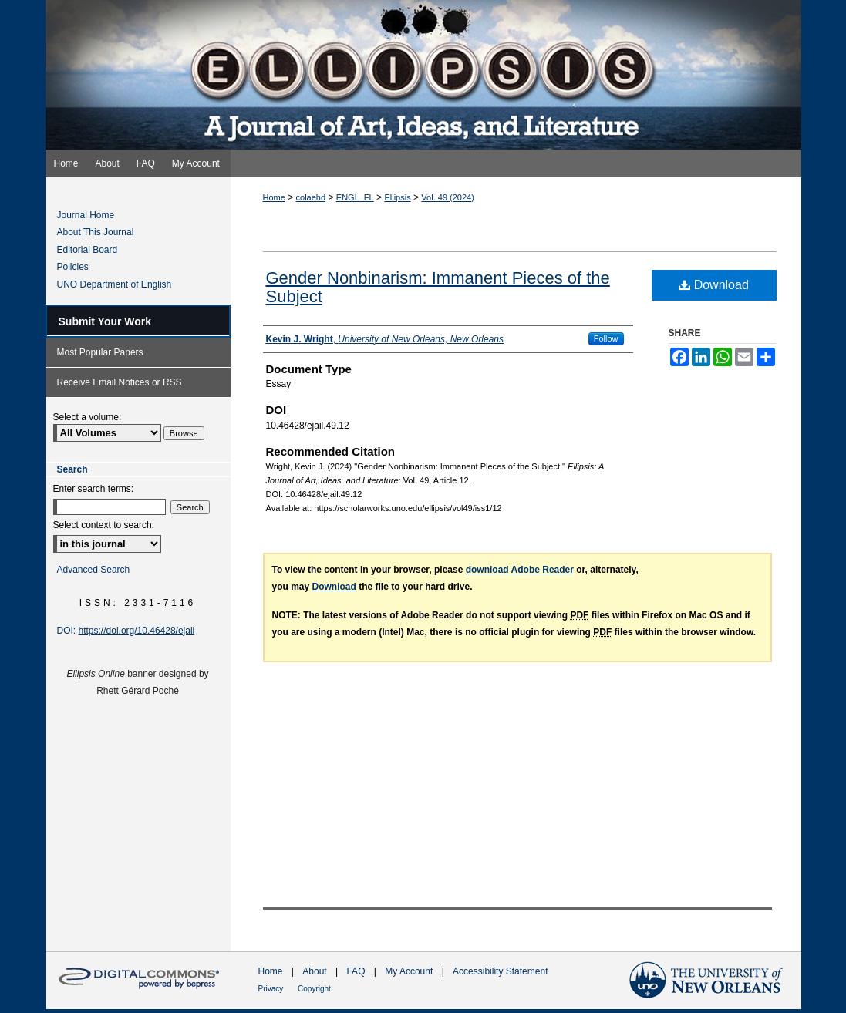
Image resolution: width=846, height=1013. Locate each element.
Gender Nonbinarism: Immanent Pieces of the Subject (438, 287)
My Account (410, 971)
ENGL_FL (355, 197)
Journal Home (86, 215)
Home (274, 197)
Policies (73, 266)
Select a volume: (87, 417)
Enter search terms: (93, 488)
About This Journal (95, 232)
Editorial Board (87, 249)
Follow (606, 338)
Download (714, 284)
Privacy (272, 988)
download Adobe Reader (520, 569)
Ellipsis (397, 197)
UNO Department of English (114, 284)
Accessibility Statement (500, 971)
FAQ (356, 971)
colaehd (311, 197)
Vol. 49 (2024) (447, 197)
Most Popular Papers (100, 352)
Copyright (314, 988)
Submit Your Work (105, 321)
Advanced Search (93, 569)
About (315, 971)
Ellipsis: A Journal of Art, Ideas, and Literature (423, 75)
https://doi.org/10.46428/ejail (137, 630)
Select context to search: (103, 525)
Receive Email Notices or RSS (119, 382)
